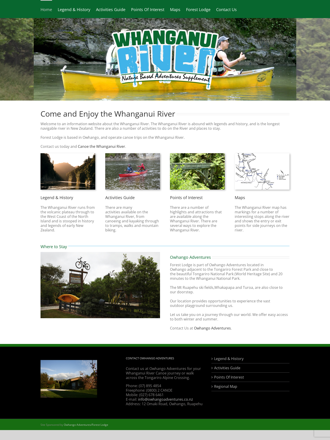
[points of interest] (197, 155)
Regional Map (225, 386)
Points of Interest (186, 197)
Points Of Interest (229, 377)
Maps (240, 197)
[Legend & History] (68, 155)
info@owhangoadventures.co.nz (165, 399)
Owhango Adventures (212, 328)
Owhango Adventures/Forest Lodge (86, 425)
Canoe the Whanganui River (101, 146)
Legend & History (57, 197)
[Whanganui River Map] (262, 155)
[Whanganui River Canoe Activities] (132, 155)
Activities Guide (120, 197)
